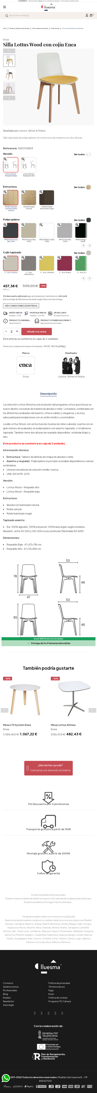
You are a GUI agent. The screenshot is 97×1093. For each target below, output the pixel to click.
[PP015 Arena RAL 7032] (28, 230)
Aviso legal (8, 1005)
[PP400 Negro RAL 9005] (82, 230)
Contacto (8, 983)
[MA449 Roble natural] (28, 197)
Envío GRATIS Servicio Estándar (48, 639)
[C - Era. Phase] (64, 263)
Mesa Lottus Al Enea (63, 724)
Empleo (7, 997)
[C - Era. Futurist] (10, 263)
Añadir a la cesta (36, 331)
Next (9, 98)
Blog (5, 994)
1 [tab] (46, 742)
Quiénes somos (11, 986)
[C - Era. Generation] (28, 263)
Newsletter (8, 1001)
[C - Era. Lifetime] (46, 263)
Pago (51, 990)
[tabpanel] (24, 707)
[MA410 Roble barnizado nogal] (46, 197)
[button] (48, 768)
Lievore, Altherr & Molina (32, 130)
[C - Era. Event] (82, 263)
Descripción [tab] (48, 393)
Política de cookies (58, 997)
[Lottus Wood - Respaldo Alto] (28, 164)
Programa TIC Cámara (59, 1001)
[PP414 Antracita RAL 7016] (10, 230)
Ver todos (79, 154)
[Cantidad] (11, 331)
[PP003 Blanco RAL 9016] (46, 230)
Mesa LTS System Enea (17, 724)
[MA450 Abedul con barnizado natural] (10, 197)
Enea (6, 39)
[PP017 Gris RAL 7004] (64, 230)
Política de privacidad (59, 983)
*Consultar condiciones (69, 1)
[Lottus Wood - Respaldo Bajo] (10, 164)
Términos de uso (56, 986)
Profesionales (10, 990)
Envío (51, 994)
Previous (9, 51)
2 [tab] (50, 742)
